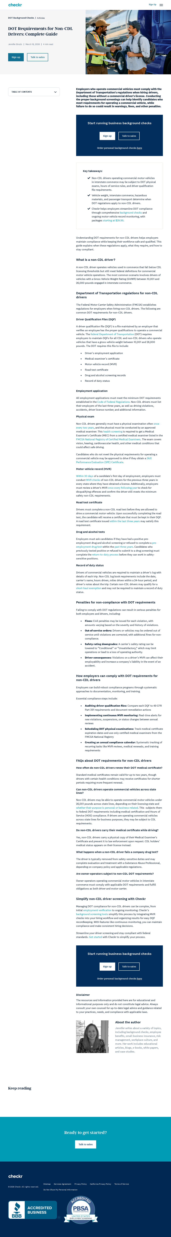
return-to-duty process (105, 554)
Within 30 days (84, 476)
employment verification (97, 910)
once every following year (122, 487)
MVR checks (93, 479)
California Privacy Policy (100, 1184)
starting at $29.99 (113, 220)
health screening (112, 431)
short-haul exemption (88, 588)
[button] (161, 5)
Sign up (16, 57)
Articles (41, 17)
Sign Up (152, 4)
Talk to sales (38, 57)
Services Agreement (62, 1184)
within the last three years (125, 521)
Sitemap (47, 1184)
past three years (124, 546)
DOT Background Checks (21, 17)
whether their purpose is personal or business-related (107, 807)
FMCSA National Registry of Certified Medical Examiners (108, 439)
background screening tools (92, 914)
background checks (131, 212)
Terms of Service (121, 1184)
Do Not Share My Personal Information (60, 1190)
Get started (95, 937)
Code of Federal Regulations (113, 401)
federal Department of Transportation (112, 334)
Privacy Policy (81, 1184)
